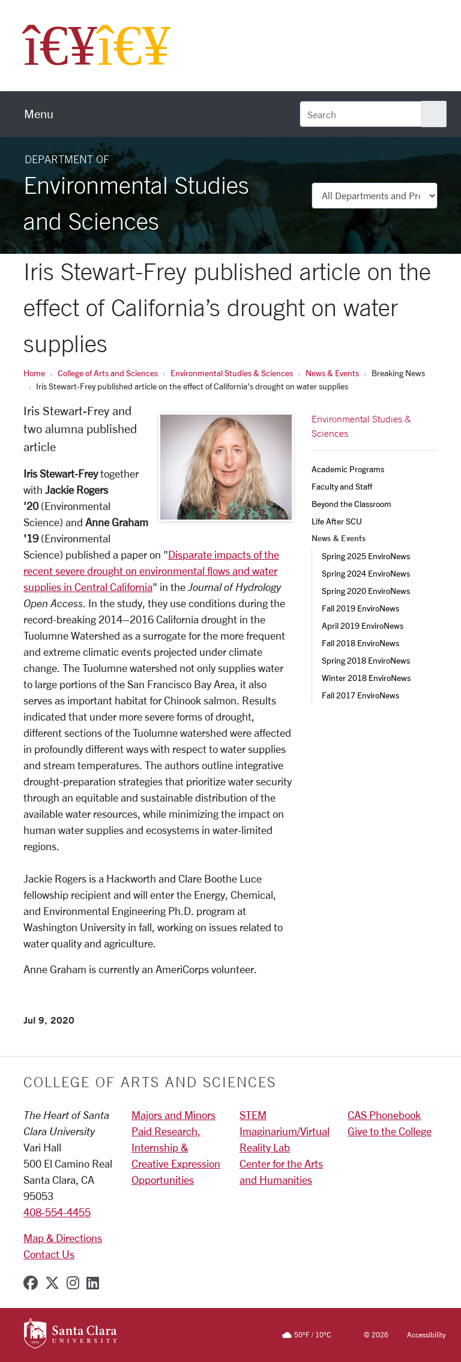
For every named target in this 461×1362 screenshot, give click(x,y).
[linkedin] (92, 1282)
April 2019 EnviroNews (362, 625)
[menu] (38, 114)
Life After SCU (337, 521)
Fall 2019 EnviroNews (360, 608)
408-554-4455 (57, 1212)
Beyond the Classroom (351, 504)
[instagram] (73, 1282)
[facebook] (30, 1282)
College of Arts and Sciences (108, 373)
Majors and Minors (173, 1115)
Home (34, 373)
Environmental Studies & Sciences (231, 373)
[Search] (361, 114)
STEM (253, 1115)
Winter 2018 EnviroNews (366, 678)
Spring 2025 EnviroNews (366, 556)
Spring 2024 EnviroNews (366, 573)
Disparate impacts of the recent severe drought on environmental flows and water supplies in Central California (151, 570)
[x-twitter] (52, 1282)
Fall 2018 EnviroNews (360, 643)
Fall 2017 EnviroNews (360, 695)
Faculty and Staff (342, 486)
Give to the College (390, 1131)
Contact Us (48, 1254)
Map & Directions (62, 1238)
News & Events (332, 373)
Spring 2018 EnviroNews (366, 660)
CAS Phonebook (384, 1115)
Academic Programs (348, 469)
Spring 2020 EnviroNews (366, 591)
